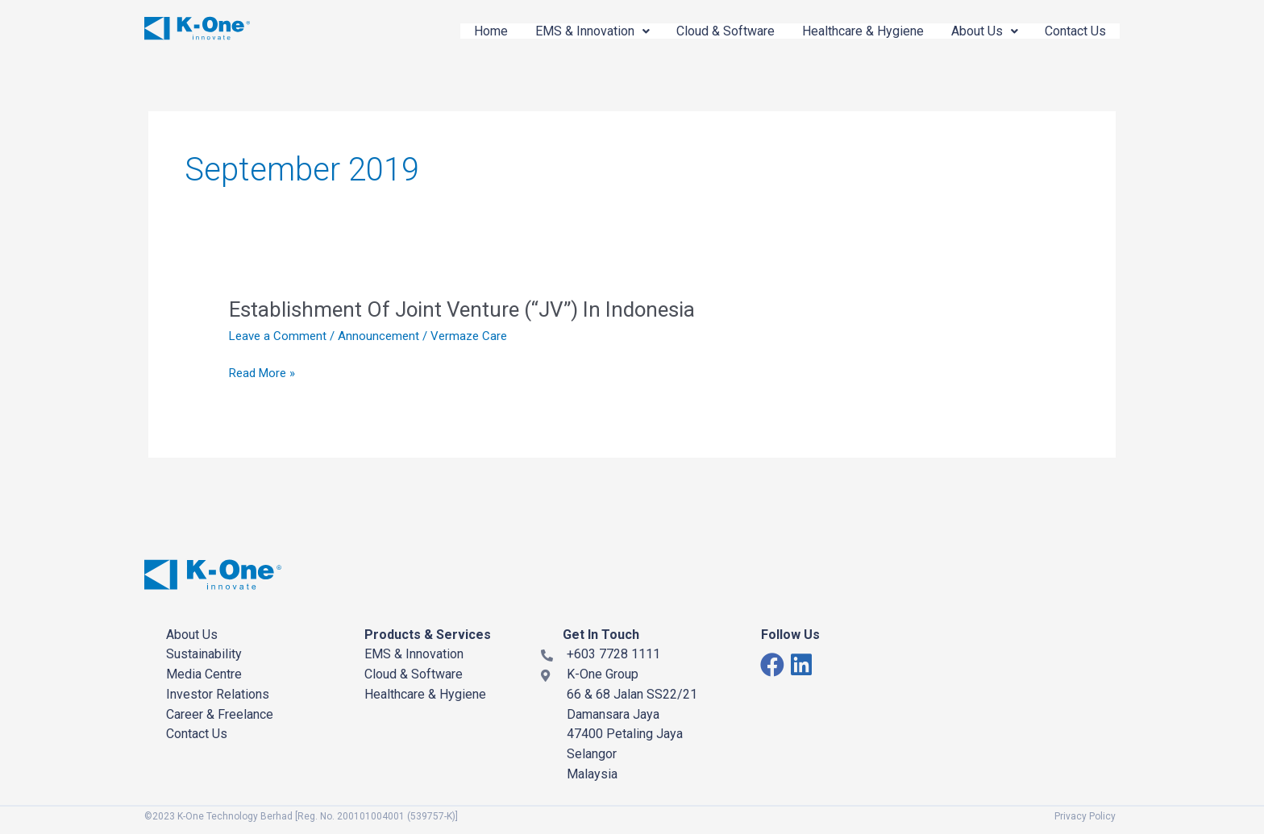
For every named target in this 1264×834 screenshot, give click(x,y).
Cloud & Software (713, 31)
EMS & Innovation (576, 31)
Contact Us (1073, 31)
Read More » (262, 373)
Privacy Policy (1085, 816)
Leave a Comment (277, 336)
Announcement (378, 336)
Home (472, 31)
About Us (979, 31)
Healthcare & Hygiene (854, 31)
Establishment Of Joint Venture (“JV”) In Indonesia (463, 309)
